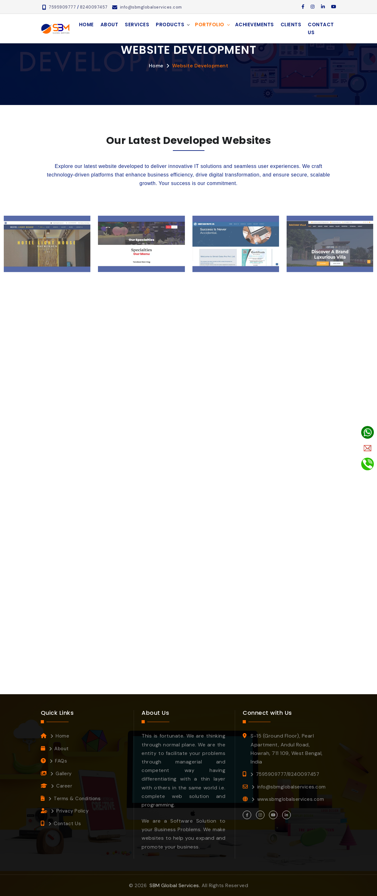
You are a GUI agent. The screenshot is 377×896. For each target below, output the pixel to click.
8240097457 (94, 7)
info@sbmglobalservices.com (151, 7)
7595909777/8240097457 (287, 774)
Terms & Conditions (77, 798)
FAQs (61, 761)
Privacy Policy (72, 811)
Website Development (200, 65)
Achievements (254, 24)
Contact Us (321, 28)
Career (64, 786)
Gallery (64, 773)
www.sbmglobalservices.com (290, 799)
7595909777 (62, 7)
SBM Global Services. (174, 885)
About (109, 24)
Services (137, 24)
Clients (291, 24)
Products (170, 24)
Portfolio (209, 24)
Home (86, 24)
